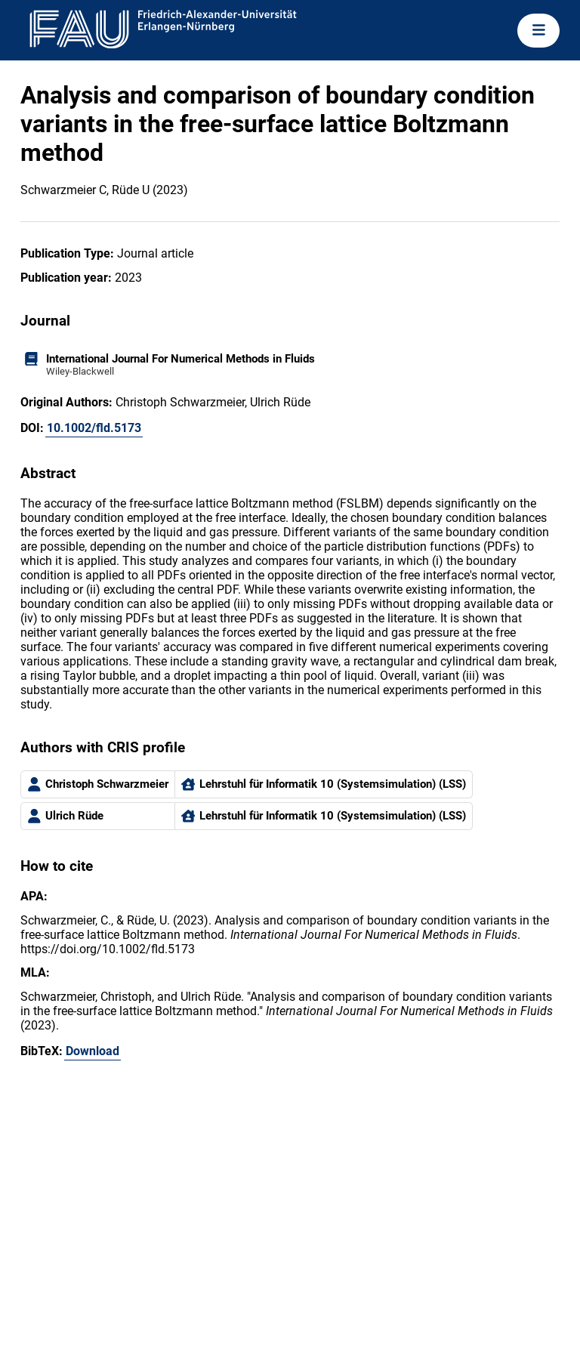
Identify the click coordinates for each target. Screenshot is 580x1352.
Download (92, 1051)
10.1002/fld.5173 (94, 428)
